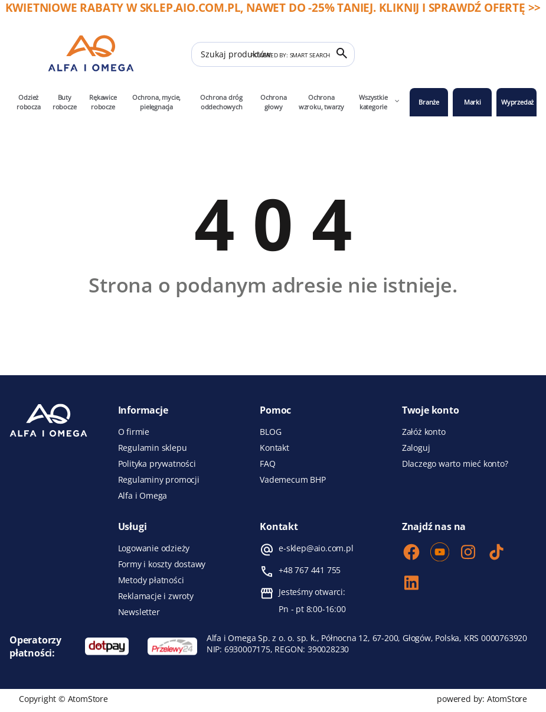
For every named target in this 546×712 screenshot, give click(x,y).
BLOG (270, 432)
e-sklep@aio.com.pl (316, 548)
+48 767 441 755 (310, 570)
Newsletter (139, 612)
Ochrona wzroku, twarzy (321, 102)
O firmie (133, 432)
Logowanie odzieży (154, 548)
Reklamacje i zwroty (156, 596)
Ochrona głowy (273, 102)
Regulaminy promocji (159, 479)
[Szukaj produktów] (272, 54)
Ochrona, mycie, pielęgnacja (156, 102)
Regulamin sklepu (152, 448)
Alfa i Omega (143, 495)
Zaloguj (416, 448)
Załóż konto (424, 432)
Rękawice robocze (102, 102)
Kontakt (274, 448)
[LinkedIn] (411, 583)
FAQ (267, 464)
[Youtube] (439, 553)
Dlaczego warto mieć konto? (455, 464)
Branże (429, 101)
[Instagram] (468, 553)
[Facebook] (411, 553)
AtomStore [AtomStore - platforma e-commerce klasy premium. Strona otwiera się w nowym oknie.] (507, 698)
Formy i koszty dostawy (162, 564)
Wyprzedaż (517, 101)
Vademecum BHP (292, 479)
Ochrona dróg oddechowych (221, 102)
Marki (472, 101)
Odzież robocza (29, 102)
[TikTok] (496, 553)
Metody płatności (151, 580)
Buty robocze (65, 102)
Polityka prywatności (157, 464)
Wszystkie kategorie (379, 102)
